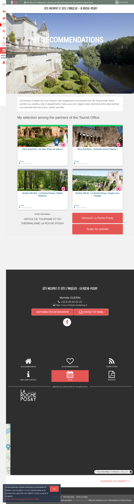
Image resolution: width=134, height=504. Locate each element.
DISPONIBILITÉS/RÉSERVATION (53, 311)
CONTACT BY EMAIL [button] (92, 311)
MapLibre (124, 472)
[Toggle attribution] (131, 472)
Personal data (69, 497)
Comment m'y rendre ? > (115, 481)
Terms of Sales (83, 497)
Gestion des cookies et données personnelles (22, 499)
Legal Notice (57, 497)
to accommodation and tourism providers (59, 500)
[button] (43, 147)
